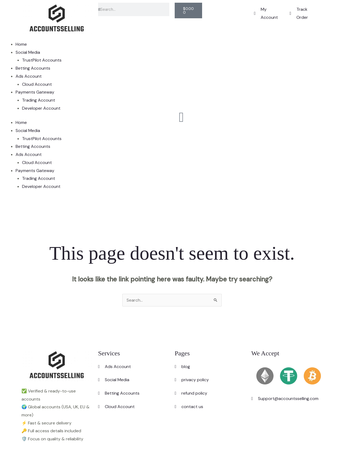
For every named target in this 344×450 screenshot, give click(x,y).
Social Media (28, 52)
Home (21, 44)
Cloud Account (37, 84)
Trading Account (38, 100)
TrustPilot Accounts (42, 60)
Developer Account (41, 108)
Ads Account (29, 76)
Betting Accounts (33, 68)
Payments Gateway (35, 92)
